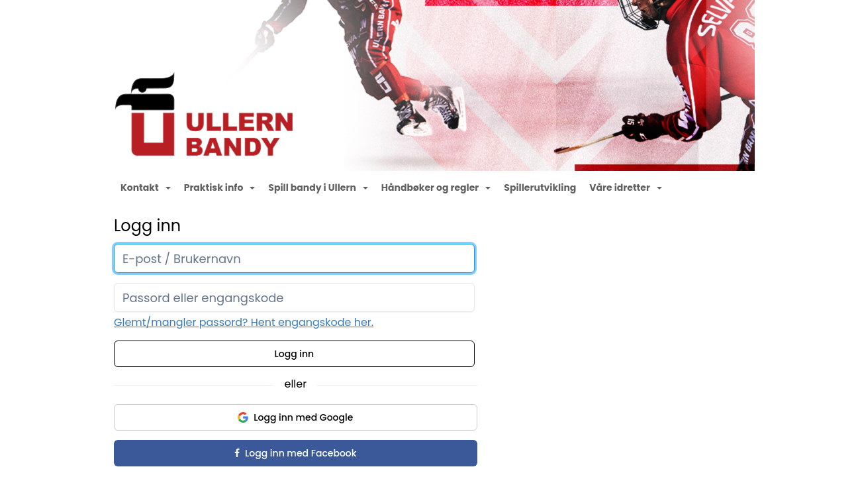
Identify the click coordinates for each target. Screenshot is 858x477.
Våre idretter (625, 187)
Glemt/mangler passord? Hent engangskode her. (243, 322)
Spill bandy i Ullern (318, 187)
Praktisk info (220, 187)
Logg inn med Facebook (295, 453)
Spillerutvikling (540, 187)
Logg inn (294, 353)
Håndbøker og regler (436, 187)
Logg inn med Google (295, 417)
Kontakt (145, 187)
